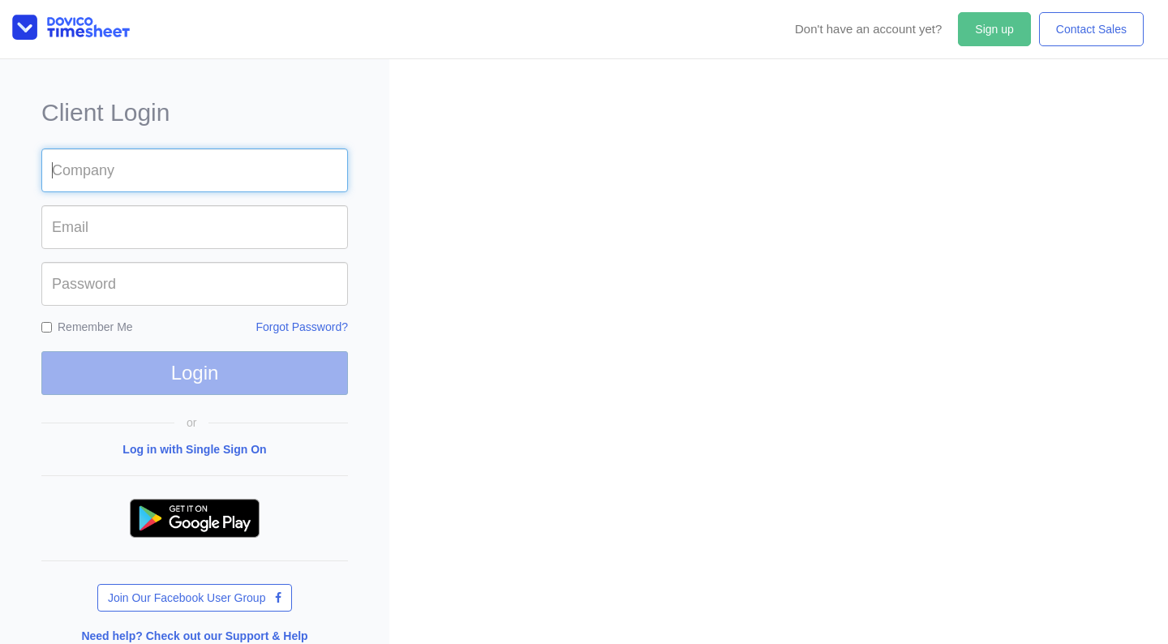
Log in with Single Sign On (194, 449)
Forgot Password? (302, 326)
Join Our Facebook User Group (194, 597)
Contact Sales (1091, 29)
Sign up (994, 29)
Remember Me (87, 326)
